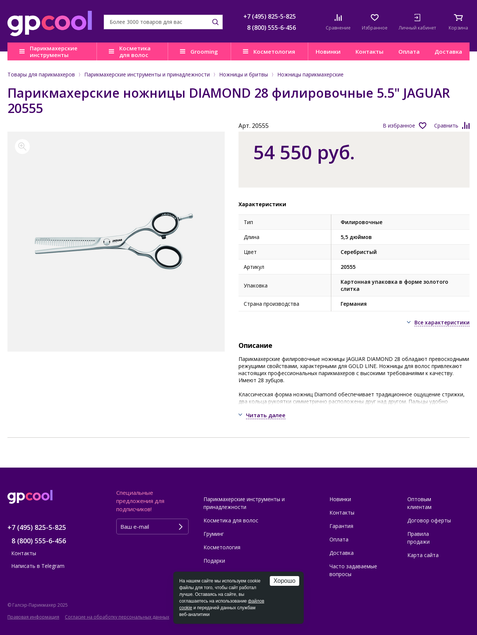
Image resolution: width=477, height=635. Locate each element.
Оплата (409, 51)
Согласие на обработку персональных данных (117, 617)
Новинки (328, 51)
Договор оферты (429, 520)
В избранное (399, 125)
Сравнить (446, 125)
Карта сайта (423, 555)
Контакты (369, 51)
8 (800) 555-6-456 (271, 27)
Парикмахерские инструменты (54, 51)
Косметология (274, 51)
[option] (116, 241)
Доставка (448, 51)
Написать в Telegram (37, 565)
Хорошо (285, 581)
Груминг (213, 533)
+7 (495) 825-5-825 (269, 16)
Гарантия (341, 525)
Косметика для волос (135, 51)
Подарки (214, 560)
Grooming (204, 51)
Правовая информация (33, 617)
